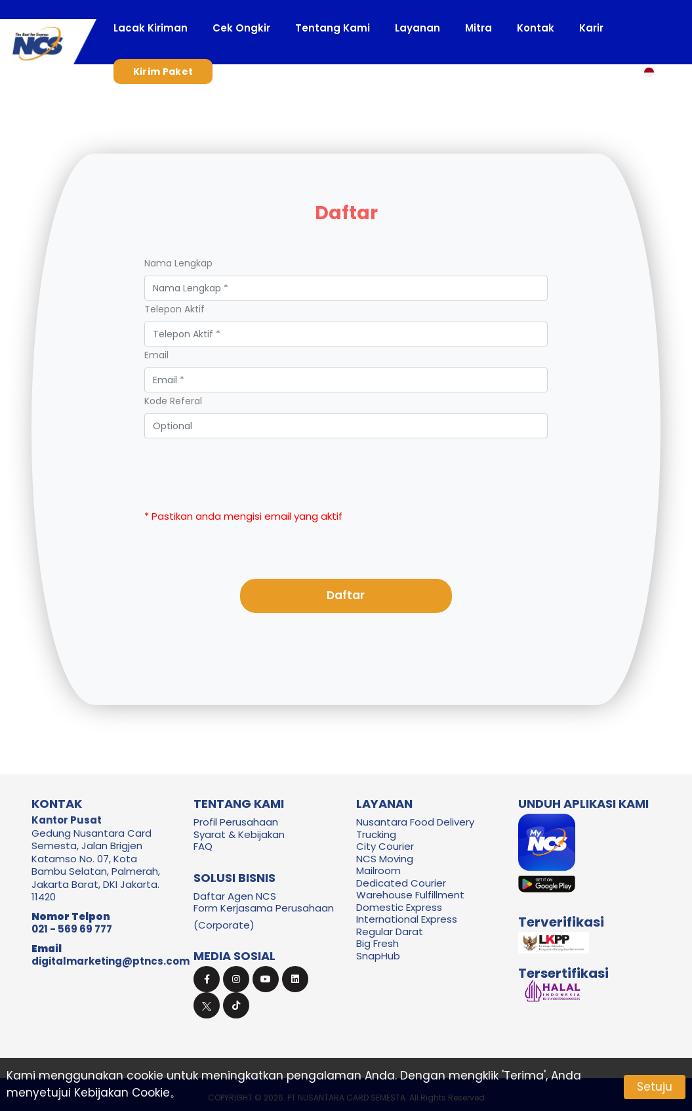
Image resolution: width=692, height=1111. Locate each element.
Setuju (654, 1087)
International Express (406, 919)
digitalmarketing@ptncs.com (110, 961)
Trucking (376, 834)
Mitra (478, 28)
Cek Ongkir (241, 28)
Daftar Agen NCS (234, 896)
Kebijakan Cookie (122, 1093)
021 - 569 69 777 (71, 929)
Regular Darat (389, 931)
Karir (591, 28)
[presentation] (346, 464)
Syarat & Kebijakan (239, 834)
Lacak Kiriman (150, 28)
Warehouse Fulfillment (410, 895)
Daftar (346, 595)
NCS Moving (384, 859)
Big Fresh (377, 943)
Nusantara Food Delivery (415, 822)
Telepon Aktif (174, 309)
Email (156, 355)
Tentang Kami (332, 28)
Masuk (256, 71)
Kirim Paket (163, 71)
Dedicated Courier (401, 883)
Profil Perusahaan (235, 822)
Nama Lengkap (178, 263)
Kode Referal (173, 401)
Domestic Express (399, 907)
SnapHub (378, 956)
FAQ (203, 846)
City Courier (385, 846)
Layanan (417, 28)
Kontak (535, 28)
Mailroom (378, 870)
